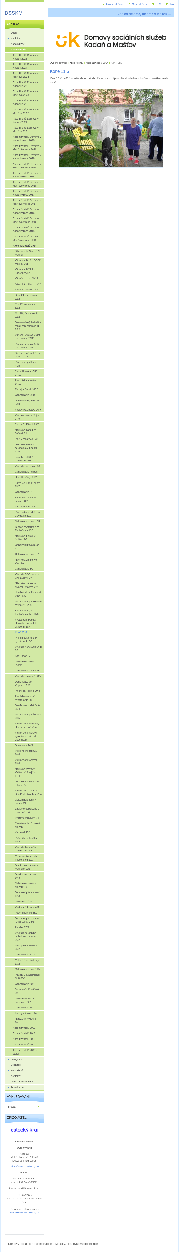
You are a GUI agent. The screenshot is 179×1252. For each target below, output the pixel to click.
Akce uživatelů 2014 (97, 62)
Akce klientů (76, 62)
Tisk (171, 4)
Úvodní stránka (58, 62)
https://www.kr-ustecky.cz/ (24, 1166)
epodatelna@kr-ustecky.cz (24, 1212)
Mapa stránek (139, 4)
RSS (158, 4)
